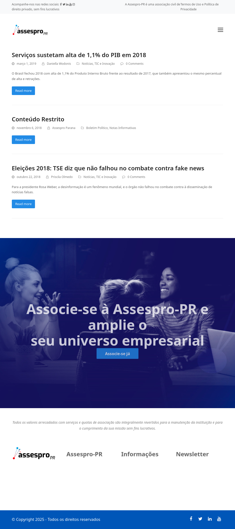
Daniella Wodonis (59, 64)
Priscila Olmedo (62, 177)
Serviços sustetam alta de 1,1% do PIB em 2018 (79, 55)
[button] (220, 30)
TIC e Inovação (105, 64)
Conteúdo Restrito (38, 119)
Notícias (87, 64)
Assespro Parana (63, 128)
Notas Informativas (122, 128)
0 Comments (134, 64)
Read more (23, 90)
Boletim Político (97, 128)
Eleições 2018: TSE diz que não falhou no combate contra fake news (108, 168)
